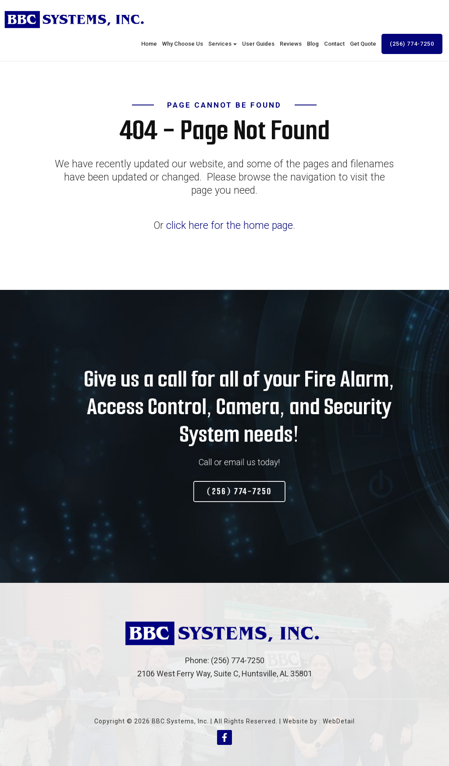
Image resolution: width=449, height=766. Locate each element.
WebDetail (339, 721)
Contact (334, 43)
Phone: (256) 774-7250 (224, 660)
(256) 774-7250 (412, 43)
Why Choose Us (182, 43)
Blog (313, 43)
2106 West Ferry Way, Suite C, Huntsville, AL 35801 (224, 673)
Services (222, 43)
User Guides (258, 43)
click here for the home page (229, 225)
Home (149, 43)
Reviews (291, 43)
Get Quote (363, 43)
